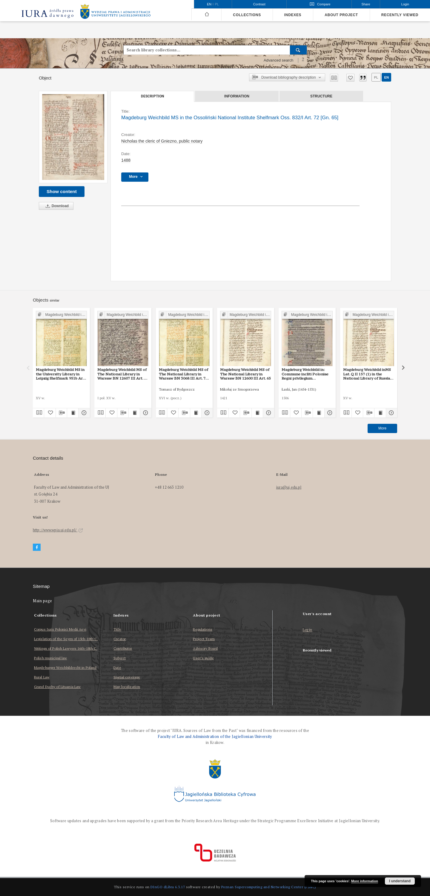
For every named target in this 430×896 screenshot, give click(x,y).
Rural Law (42, 677)
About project (341, 15)
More (382, 428)
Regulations (202, 629)
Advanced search (279, 60)
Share (366, 4)
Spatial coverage (126, 677)
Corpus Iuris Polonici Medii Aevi (60, 629)
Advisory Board (205, 648)
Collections (247, 15)
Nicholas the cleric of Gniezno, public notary (161, 141)
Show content (62, 191)
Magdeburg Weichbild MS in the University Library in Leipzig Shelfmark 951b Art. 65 (60, 373)
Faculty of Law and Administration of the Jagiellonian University (215, 736)
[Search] (298, 50)
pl (376, 77)
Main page (42, 600)
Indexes (292, 15)
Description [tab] (152, 96)
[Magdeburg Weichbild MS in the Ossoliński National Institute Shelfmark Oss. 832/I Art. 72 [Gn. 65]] (73, 137)
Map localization (126, 686)
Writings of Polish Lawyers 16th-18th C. (65, 648)
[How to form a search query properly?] (303, 60)
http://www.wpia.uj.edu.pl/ (58, 530)
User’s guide (203, 658)
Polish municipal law (50, 658)
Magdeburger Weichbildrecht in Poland (65, 667)
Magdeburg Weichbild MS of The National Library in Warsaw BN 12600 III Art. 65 (245, 373)
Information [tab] (236, 96)
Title (117, 629)
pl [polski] (217, 4)
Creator (119, 639)
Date (117, 667)
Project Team (203, 639)
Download (56, 206)
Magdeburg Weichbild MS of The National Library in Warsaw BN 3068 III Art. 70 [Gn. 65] (183, 373)
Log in (307, 630)
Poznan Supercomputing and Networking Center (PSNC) (268, 887)
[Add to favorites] (350, 78)
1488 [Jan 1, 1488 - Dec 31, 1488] (125, 160)
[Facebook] (37, 547)
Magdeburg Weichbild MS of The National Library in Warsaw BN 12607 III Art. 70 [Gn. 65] (122, 373)
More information (364, 881)
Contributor (122, 648)
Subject (119, 658)
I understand (400, 881)
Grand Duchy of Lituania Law (57, 686)
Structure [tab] (321, 96)
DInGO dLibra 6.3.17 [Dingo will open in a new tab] (167, 887)
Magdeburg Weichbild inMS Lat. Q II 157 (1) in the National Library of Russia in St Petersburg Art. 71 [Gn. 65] (368, 373)
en (386, 77)
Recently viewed (399, 15)
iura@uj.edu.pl (289, 487)
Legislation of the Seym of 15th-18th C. (66, 639)
